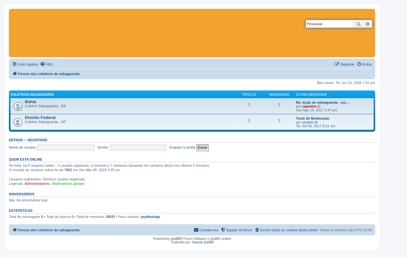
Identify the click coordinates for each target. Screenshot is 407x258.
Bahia (30, 101)
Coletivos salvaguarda (32, 94)
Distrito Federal (40, 117)
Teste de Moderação (312, 118)
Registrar (37, 140)
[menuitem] (46, 64)
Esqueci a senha (183, 147)
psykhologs (150, 217)
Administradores (37, 183)
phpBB (175, 239)
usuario (308, 122)
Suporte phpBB (203, 242)
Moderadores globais (68, 183)
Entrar (16, 140)
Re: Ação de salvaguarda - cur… (322, 102)
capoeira (309, 106)
